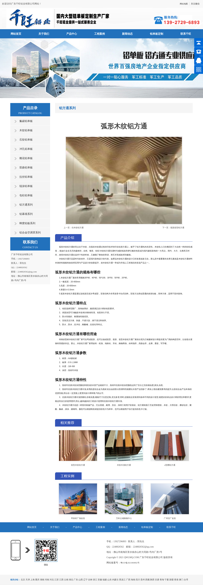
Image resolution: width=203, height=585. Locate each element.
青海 (162, 579)
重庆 (37, 579)
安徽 (100, 579)
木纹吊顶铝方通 (124, 465)
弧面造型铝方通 (177, 227)
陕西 (152, 579)
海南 (133, 579)
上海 (32, 579)
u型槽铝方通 (169, 465)
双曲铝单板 (26, 167)
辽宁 (85, 579)
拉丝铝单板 (26, 176)
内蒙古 (115, 579)
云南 (66, 579)
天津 (28, 579)
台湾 (186, 579)
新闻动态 (127, 33)
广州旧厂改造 (170, 518)
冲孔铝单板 (26, 148)
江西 (61, 579)
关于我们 (43, 33)
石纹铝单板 (26, 139)
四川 (138, 579)
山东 (109, 579)
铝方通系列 (26, 204)
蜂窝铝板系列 (27, 223)
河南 (47, 579)
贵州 (142, 579)
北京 (23, 579)
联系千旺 (185, 33)
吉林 (90, 579)
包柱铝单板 (26, 195)
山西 (80, 579)
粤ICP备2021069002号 (129, 563)
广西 (128, 579)
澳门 (181, 579)
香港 (176, 579)
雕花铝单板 (26, 158)
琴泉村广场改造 (78, 518)
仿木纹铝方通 (78, 227)
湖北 (71, 579)
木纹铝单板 (26, 130)
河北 (52, 579)
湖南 (42, 579)
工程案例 (99, 33)
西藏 (147, 579)
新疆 (171, 579)
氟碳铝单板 (26, 121)
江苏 (56, 579)
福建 (104, 579)
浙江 (95, 579)
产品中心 (71, 33)
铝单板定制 (156, 33)
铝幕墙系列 (26, 214)
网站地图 (184, 4)
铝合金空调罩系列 (30, 232)
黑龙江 (122, 579)
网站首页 (16, 33)
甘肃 (157, 579)
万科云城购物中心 (124, 518)
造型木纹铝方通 (78, 465)
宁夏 (167, 579)
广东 (76, 579)
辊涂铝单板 (26, 186)
